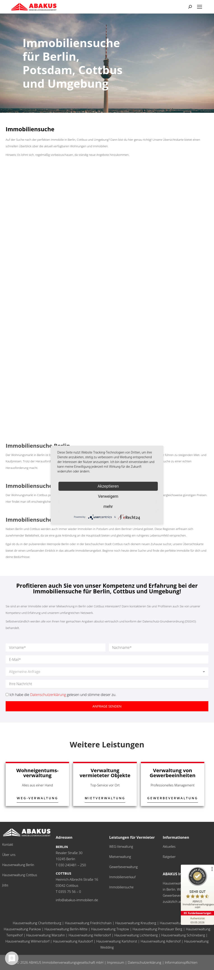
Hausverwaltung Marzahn (45, 935)
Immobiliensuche (121, 887)
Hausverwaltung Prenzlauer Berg (157, 929)
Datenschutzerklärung (48, 694)
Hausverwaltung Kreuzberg (135, 923)
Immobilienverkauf (122, 877)
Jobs (5, 885)
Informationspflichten (181, 962)
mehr (108, 506)
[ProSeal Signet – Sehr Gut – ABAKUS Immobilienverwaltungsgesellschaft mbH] (197, 888)
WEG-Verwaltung (121, 846)
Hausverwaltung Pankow (22, 929)
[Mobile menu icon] (199, 7)
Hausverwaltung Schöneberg (183, 935)
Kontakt (7, 844)
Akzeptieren (108, 486)
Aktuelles (169, 846)
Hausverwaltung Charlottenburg (37, 923)
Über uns (8, 854)
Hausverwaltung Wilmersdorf (27, 941)
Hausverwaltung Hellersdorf (90, 935)
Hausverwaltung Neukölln (179, 923)
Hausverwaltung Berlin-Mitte (66, 929)
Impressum (115, 962)
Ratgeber (169, 857)
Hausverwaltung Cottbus (19, 875)
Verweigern (108, 496)
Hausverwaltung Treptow (110, 929)
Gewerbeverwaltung (123, 867)
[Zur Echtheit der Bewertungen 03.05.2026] (197, 920)
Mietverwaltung (120, 857)
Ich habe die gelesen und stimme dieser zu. (62, 694)
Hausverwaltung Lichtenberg (136, 935)
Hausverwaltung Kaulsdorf (73, 941)
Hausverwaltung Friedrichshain (88, 923)
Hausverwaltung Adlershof (161, 941)
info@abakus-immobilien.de (77, 900)
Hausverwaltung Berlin (18, 865)
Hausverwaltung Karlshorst (116, 941)
